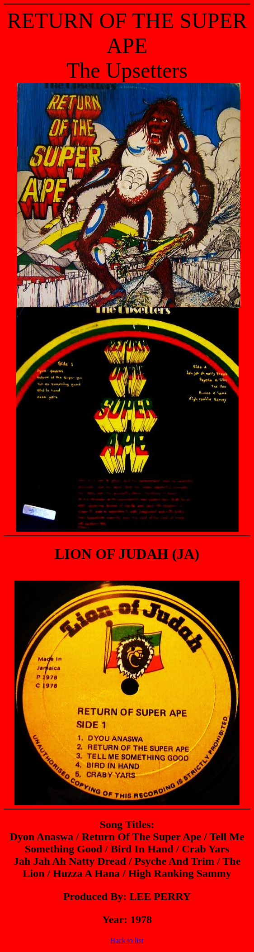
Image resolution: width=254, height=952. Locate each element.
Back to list (127, 940)
